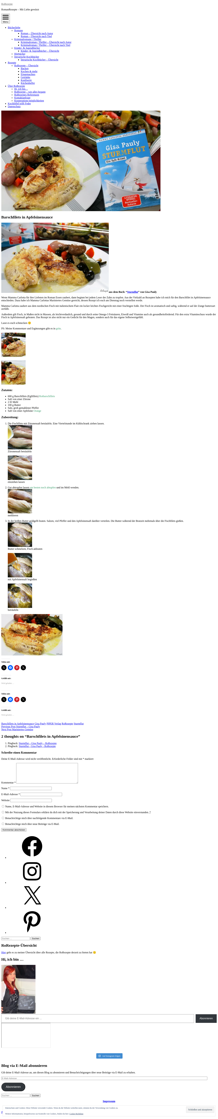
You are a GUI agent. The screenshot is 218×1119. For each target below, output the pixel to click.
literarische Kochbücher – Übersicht (39, 59)
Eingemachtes (28, 74)
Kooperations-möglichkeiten (29, 100)
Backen (25, 68)
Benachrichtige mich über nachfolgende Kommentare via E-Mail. (39, 822)
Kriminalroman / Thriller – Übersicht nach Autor (46, 42)
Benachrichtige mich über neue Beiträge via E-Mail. (32, 828)
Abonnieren (206, 1022)
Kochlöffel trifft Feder (19, 103)
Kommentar (8, 786)
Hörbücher (19, 53)
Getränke (25, 77)
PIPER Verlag (54, 723)
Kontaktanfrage (22, 97)
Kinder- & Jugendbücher (27, 48)
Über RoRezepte (16, 86)
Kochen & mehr (29, 71)
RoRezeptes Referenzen (26, 94)
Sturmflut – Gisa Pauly (20, 726)
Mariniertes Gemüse (17, 729)
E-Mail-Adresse (10, 798)
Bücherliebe (14, 27)
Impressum (109, 1105)
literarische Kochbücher (26, 56)
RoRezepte (7, 4)
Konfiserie (26, 80)
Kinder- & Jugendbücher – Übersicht (40, 51)
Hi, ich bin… (21, 89)
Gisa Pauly (40, 723)
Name (5, 792)
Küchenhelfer (28, 83)
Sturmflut (132, 292)
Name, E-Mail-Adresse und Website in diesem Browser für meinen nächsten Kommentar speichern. (57, 810)
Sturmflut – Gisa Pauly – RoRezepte (38, 743)
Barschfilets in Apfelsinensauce (17, 723)
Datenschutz (14, 106)
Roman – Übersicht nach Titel (36, 36)
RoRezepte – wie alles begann (30, 91)
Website (5, 804)
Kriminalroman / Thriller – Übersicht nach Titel (45, 45)
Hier (3, 956)
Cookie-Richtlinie (76, 1114)
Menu (6, 18)
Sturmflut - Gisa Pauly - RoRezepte (37, 746)
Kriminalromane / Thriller (27, 39)
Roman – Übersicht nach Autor (37, 33)
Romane (18, 30)
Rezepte (12, 62)
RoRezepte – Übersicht (26, 65)
